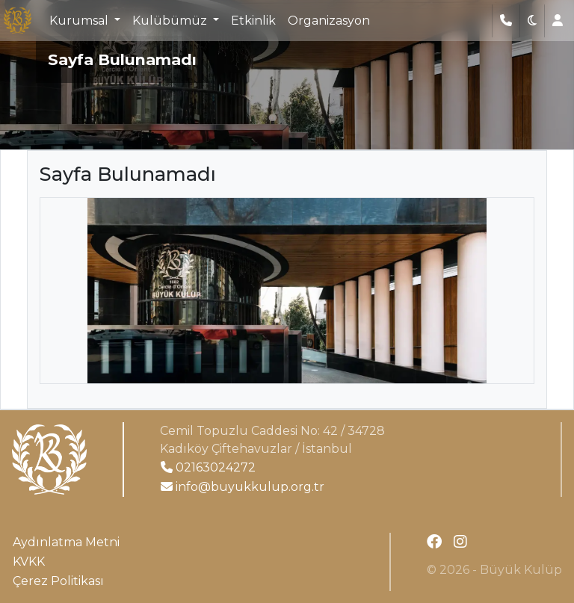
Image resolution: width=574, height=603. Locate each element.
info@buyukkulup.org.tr (242, 487)
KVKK (29, 561)
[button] (532, 20)
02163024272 (208, 467)
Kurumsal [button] (80, 20)
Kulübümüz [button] (171, 20)
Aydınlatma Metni (66, 542)
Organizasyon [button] (329, 20)
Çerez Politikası (58, 581)
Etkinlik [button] (253, 20)
